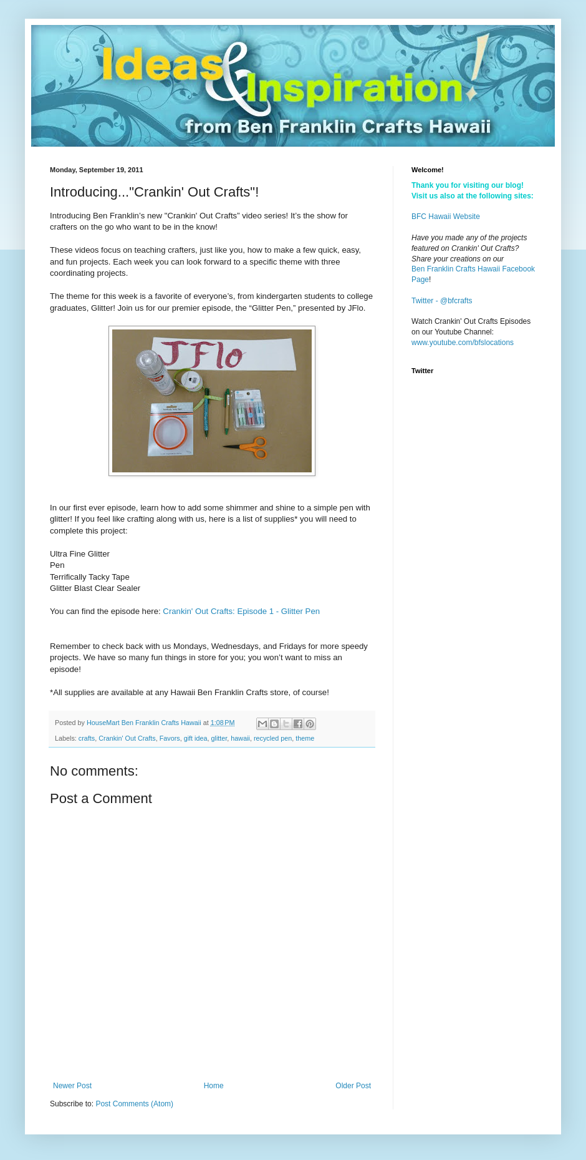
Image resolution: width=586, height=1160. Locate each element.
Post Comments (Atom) (134, 1103)
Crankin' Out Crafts (126, 738)
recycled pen (273, 738)
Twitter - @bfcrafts (442, 300)
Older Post (353, 1085)
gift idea (196, 738)
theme (304, 738)
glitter (219, 738)
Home (214, 1085)
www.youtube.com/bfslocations (462, 342)
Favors (170, 738)
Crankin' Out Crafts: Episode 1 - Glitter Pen (241, 611)
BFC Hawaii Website (445, 216)
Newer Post (72, 1085)
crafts (87, 738)
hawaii (240, 738)
